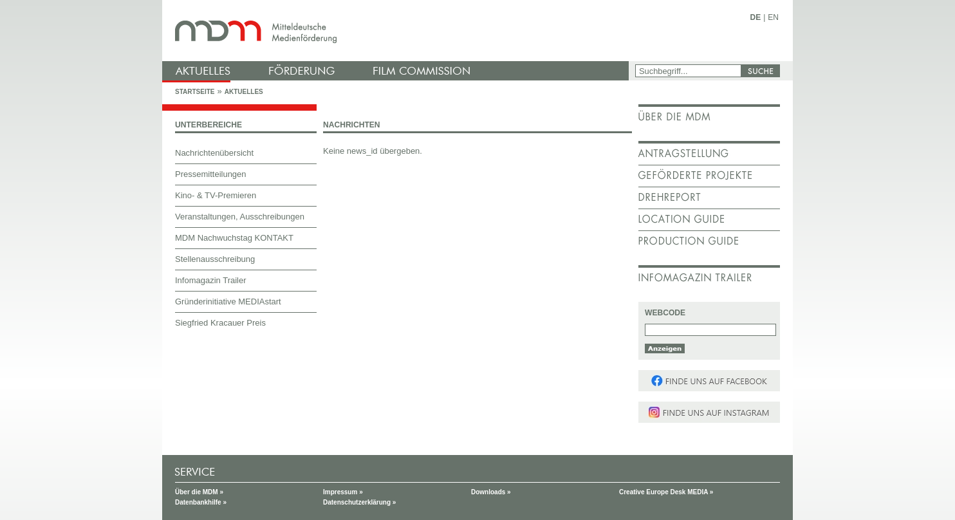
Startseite (194, 91)
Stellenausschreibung (215, 259)
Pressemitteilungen (210, 174)
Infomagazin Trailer (210, 280)
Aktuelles (244, 91)
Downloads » (491, 492)
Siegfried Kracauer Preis (220, 323)
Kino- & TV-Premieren (215, 195)
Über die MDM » (199, 492)
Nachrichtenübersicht (214, 153)
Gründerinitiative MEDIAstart (228, 301)
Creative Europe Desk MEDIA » (666, 492)
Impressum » (343, 492)
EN (773, 17)
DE (755, 17)
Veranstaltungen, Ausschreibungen (239, 216)
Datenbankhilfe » (201, 502)
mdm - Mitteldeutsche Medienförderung (397, 30)
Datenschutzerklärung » (359, 502)
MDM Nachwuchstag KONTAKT (234, 238)
